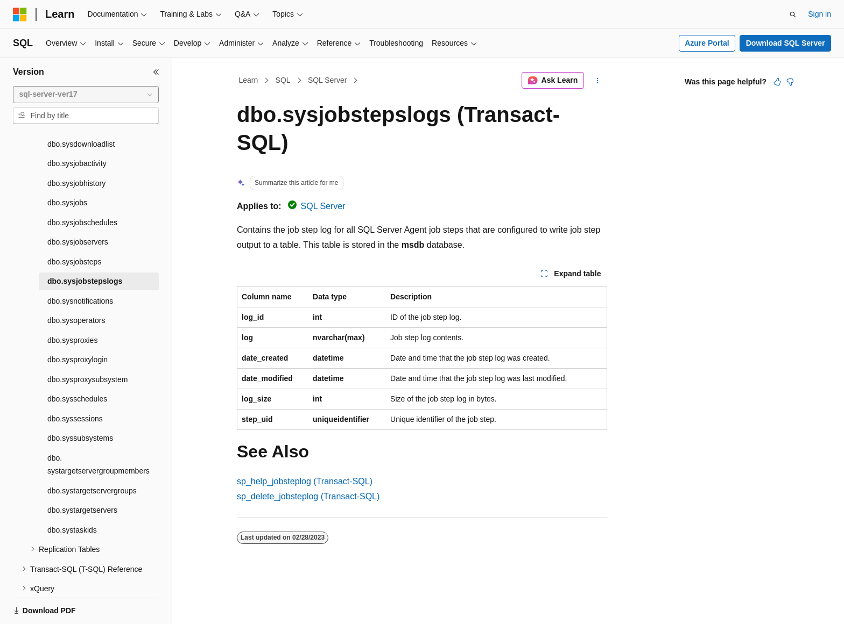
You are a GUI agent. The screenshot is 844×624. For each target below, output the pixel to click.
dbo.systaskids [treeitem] (72, 493)
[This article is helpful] (777, 81)
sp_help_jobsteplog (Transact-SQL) (304, 481)
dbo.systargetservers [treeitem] (82, 473)
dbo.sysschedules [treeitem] (77, 361)
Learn (248, 80)
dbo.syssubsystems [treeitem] (80, 401)
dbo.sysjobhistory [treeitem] (76, 146)
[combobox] (86, 94)
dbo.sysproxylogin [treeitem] (77, 322)
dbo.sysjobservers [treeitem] (77, 204)
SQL (283, 80)
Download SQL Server (785, 43)
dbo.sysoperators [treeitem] (76, 283)
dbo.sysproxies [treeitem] (72, 303)
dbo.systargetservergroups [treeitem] (92, 453)
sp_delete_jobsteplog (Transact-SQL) (308, 496)
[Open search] (793, 14)
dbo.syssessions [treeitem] (75, 381)
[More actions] (597, 80)
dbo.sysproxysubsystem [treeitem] (87, 342)
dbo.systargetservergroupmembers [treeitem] (98, 428)
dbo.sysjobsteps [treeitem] (74, 224)
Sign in (819, 14)
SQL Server (327, 80)
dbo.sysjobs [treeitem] (67, 165)
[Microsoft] (20, 14)
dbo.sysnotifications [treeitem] (80, 264)
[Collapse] (156, 72)
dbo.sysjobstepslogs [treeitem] (84, 244)
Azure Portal (707, 43)
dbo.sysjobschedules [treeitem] (82, 185)
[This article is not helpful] (790, 81)
